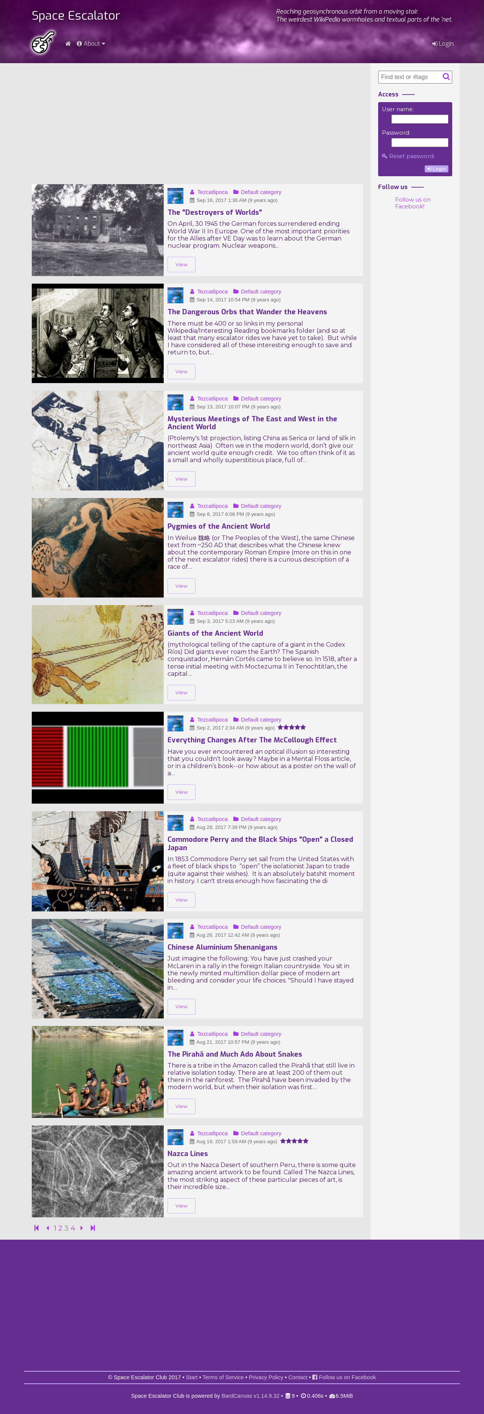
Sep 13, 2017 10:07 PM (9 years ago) (235, 407)
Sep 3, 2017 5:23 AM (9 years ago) (232, 621)
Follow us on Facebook (344, 1377)
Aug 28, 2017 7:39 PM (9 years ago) (233, 827)
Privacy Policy (266, 1377)
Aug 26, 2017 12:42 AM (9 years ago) (234, 935)
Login (443, 44)
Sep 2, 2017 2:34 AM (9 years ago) (232, 728)
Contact (298, 1377)
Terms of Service (223, 1377)
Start (192, 1377)
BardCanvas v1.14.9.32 (250, 1396)
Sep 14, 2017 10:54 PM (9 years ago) (235, 300)
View (181, 264)
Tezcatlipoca (208, 192)
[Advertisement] (197, 124)
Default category (256, 192)
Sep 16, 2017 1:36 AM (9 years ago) (233, 200)
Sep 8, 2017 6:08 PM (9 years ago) (232, 514)
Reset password (408, 156)
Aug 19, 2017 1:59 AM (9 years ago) (233, 1141)
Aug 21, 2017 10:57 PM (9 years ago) (234, 1042)
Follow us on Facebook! (413, 203)
